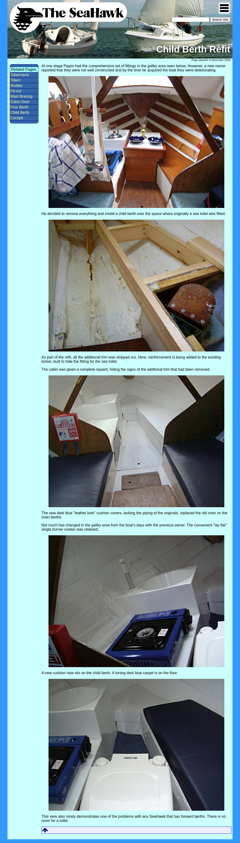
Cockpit (17, 118)
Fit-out (16, 91)
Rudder (17, 86)
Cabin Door (20, 102)
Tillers (15, 80)
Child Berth (20, 113)
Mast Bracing (21, 96)
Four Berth (19, 107)
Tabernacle (20, 75)
